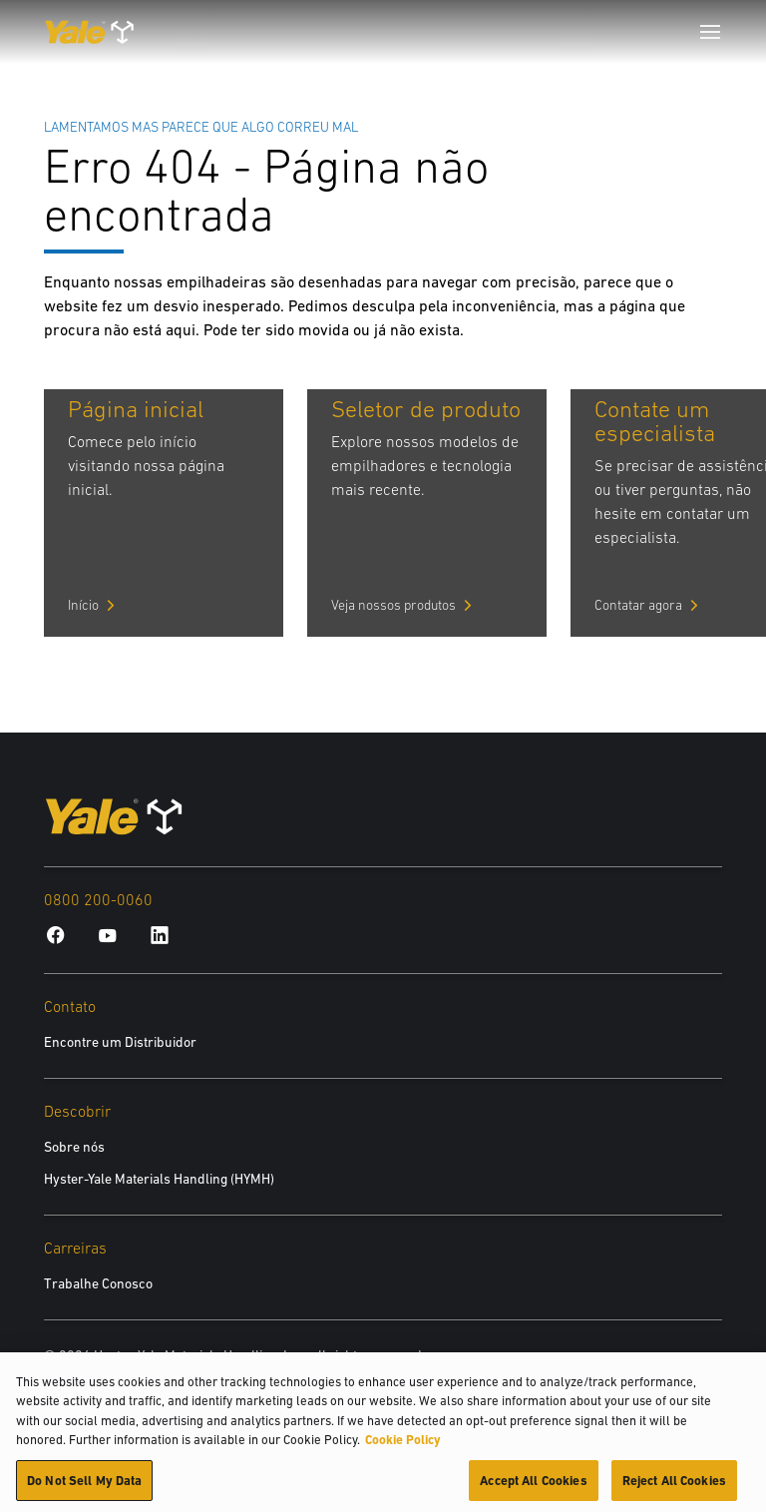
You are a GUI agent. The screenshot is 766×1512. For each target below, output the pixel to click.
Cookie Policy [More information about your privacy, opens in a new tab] (403, 1446)
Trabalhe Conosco (98, 1283)
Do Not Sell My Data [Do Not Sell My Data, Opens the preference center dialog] (84, 1487)
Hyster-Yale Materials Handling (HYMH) (159, 1179)
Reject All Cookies (674, 1487)
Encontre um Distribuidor (120, 1042)
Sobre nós (74, 1147)
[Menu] (710, 32)
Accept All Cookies (533, 1487)
